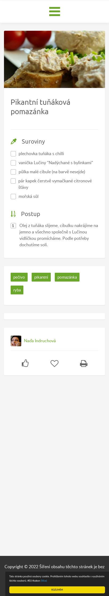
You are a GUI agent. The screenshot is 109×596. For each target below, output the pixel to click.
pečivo (19, 277)
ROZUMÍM (57, 589)
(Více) (44, 580)
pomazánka (67, 277)
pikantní (41, 277)
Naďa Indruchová (40, 341)
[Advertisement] (44, 463)
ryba (17, 290)
